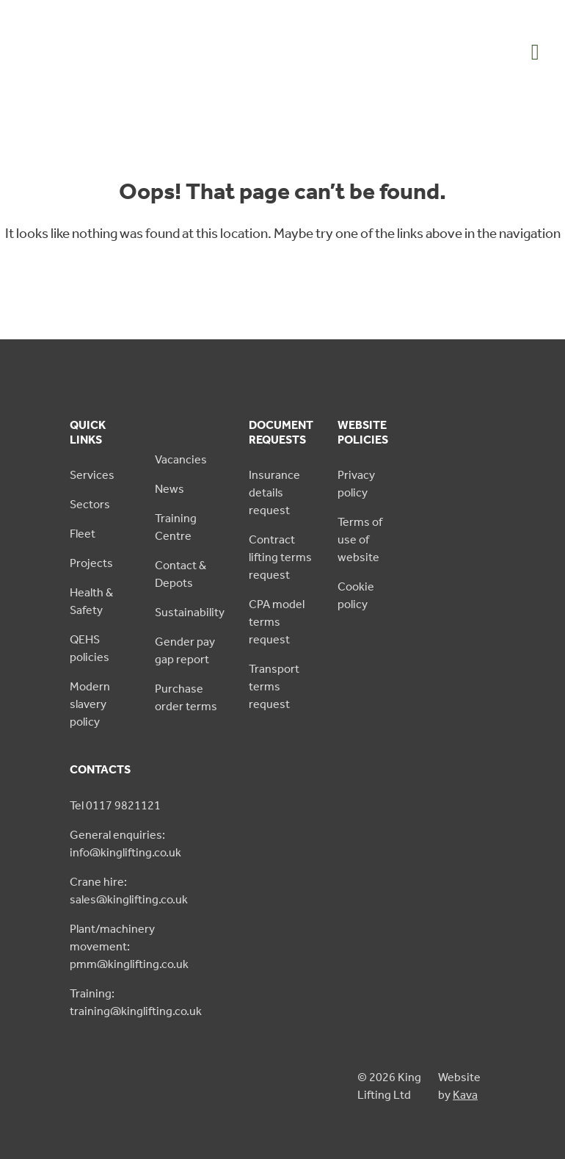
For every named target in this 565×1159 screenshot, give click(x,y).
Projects (91, 563)
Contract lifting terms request (280, 557)
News (169, 489)
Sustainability (190, 612)
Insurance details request (274, 492)
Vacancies (181, 459)
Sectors (90, 504)
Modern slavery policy (90, 704)
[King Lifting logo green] (85, 78)
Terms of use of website (360, 539)
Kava (465, 1095)
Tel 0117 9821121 (115, 805)
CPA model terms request (277, 621)
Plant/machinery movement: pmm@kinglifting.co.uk (129, 946)
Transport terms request (274, 686)
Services (92, 475)
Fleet (82, 534)
